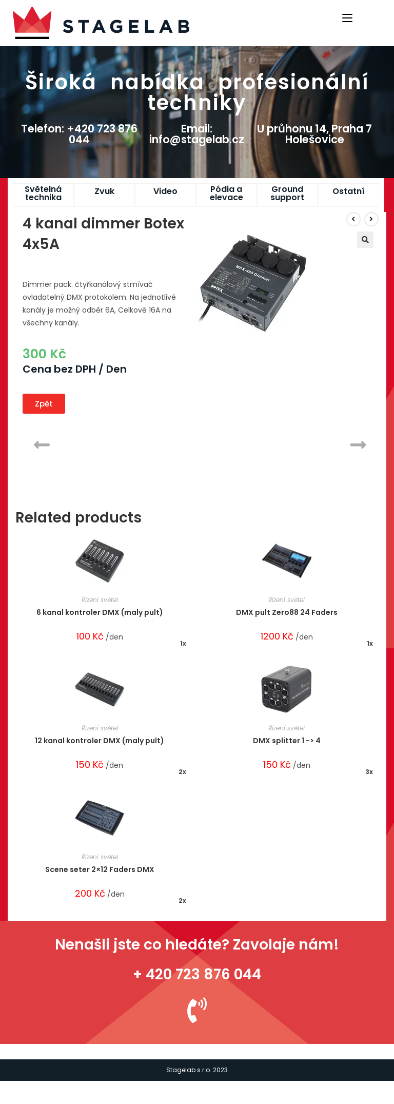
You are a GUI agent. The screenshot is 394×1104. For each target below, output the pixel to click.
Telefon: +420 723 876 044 (79, 134)
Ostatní (348, 191)
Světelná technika (43, 193)
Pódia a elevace (226, 193)
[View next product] (371, 219)
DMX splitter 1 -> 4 (287, 740)
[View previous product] (353, 219)
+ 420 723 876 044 (197, 974)
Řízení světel (100, 599)
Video (165, 191)
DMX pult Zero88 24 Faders (287, 612)
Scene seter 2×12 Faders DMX (99, 869)
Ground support (287, 193)
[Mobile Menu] (349, 17)
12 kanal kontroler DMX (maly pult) (99, 740)
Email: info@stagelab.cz (196, 134)
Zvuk (104, 191)
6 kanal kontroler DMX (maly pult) (99, 612)
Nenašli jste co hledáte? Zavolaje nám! (197, 945)
